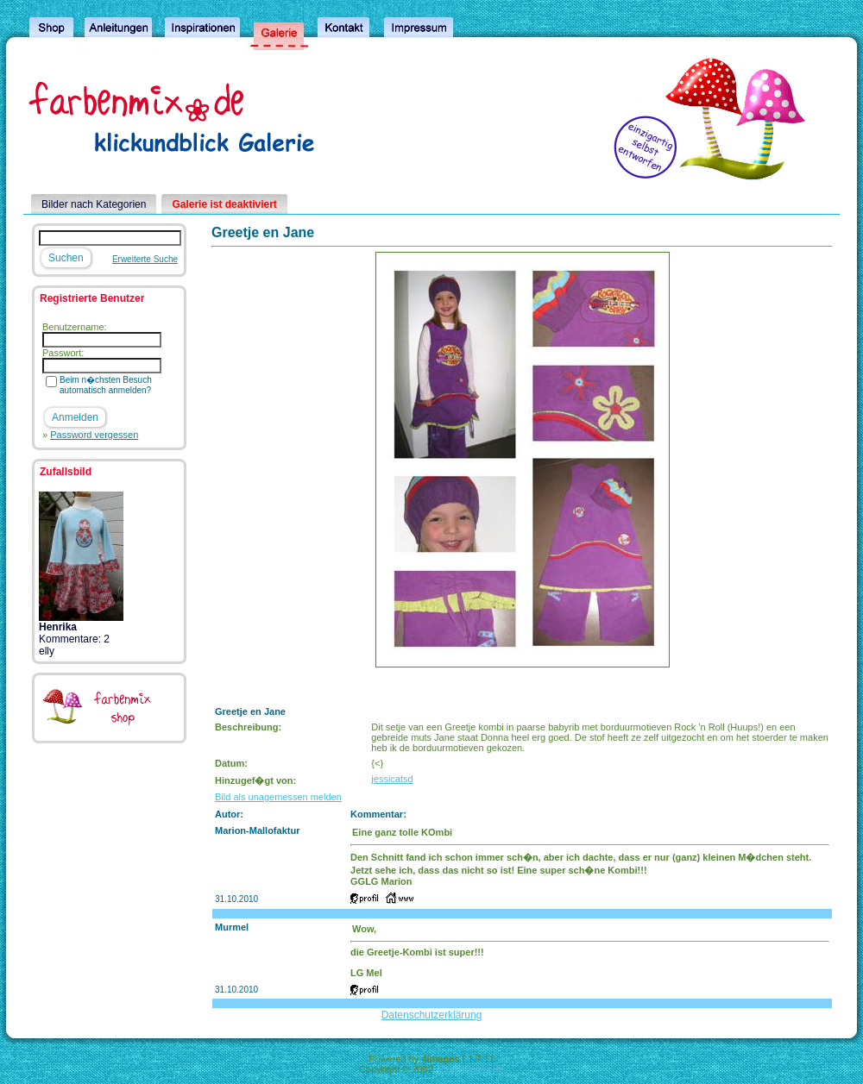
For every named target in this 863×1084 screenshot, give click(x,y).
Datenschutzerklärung (431, 1015)
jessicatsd (392, 779)
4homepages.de (470, 1069)
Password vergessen (94, 434)
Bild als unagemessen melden (278, 797)
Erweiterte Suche (145, 259)
